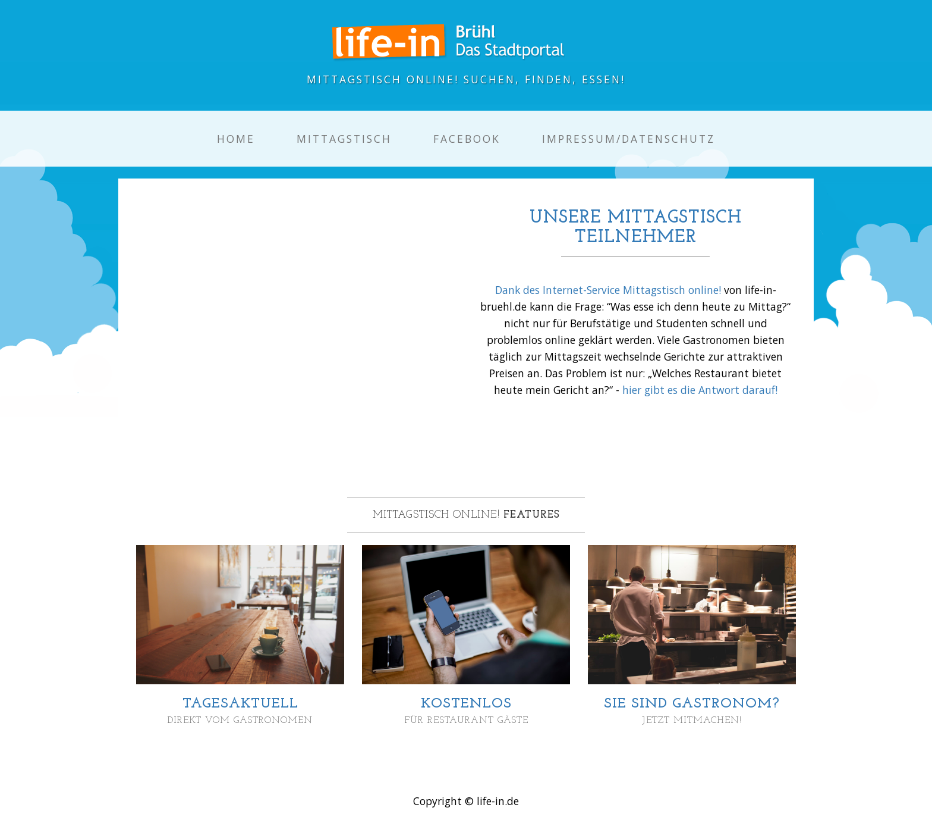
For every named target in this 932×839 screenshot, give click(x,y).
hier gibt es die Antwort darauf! (699, 390)
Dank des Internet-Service (559, 290)
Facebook (466, 139)
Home (236, 139)
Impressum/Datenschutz (628, 139)
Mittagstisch (344, 139)
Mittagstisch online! (672, 290)
